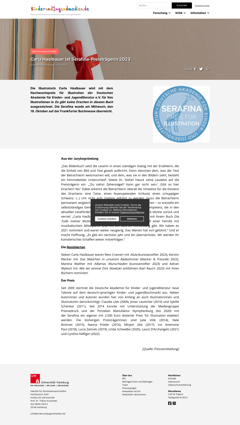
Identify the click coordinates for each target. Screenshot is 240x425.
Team (125, 384)
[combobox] (154, 5)
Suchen (182, 5)
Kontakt (172, 378)
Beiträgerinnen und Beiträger (137, 381)
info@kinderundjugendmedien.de (47, 413)
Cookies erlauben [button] (107, 219)
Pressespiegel (129, 388)
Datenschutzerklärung (132, 212)
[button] (194, 69)
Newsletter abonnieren (134, 394)
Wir (124, 378)
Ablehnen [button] (132, 219)
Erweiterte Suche (202, 5)
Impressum (174, 381)
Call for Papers (175, 394)
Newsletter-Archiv (131, 391)
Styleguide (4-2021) (178, 397)
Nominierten (76, 247)
